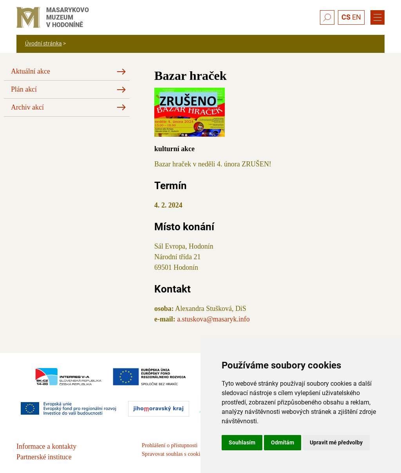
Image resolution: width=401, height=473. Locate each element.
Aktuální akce (30, 71)
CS (345, 17)
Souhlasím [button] (242, 442)
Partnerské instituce (44, 457)
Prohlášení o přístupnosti (169, 445)
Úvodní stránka (43, 43)
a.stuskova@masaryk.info (213, 319)
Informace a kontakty (46, 446)
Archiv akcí (27, 107)
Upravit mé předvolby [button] (336, 442)
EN (356, 17)
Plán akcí (24, 89)
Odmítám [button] (282, 442)
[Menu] (377, 17)
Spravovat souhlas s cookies (173, 454)
